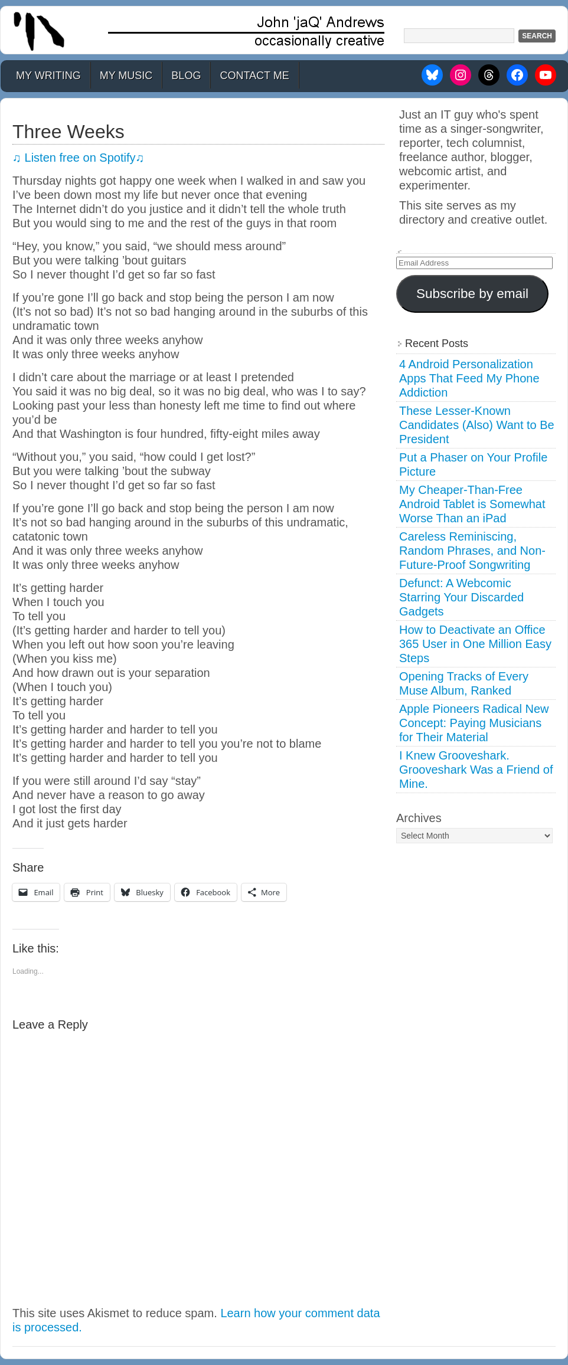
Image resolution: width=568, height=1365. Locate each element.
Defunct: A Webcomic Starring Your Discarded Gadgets (461, 597)
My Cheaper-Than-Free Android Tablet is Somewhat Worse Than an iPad (472, 504)
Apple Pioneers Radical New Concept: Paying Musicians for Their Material (474, 723)
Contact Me (254, 75)
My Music (126, 75)
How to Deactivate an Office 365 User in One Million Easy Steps (475, 644)
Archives (419, 817)
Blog (186, 75)
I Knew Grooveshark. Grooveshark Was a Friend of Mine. (476, 769)
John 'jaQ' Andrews (284, 30)
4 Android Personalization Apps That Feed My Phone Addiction (469, 378)
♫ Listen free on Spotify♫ (78, 157)
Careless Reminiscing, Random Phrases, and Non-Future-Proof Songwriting (472, 550)
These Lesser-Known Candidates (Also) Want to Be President (476, 425)
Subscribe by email (472, 293)
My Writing (48, 75)
